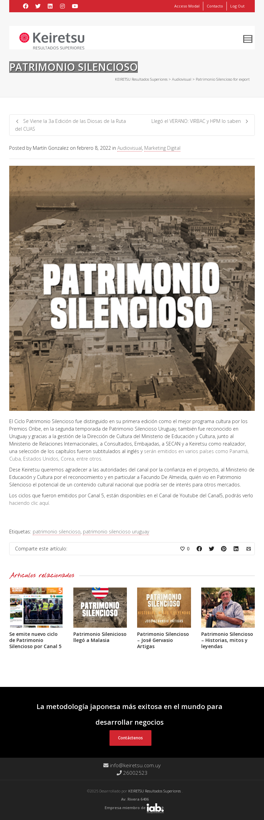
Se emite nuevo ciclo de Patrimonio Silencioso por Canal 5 (35, 640)
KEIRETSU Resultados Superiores (155, 790)
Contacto (215, 6)
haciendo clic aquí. (29, 503)
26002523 (132, 772)
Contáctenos (130, 738)
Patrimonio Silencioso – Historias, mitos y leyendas (227, 640)
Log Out (237, 6)
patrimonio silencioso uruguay (116, 531)
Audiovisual (129, 148)
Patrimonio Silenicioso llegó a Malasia (100, 637)
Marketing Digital (162, 148)
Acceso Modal (187, 6)
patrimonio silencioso (56, 531)
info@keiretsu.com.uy (132, 765)
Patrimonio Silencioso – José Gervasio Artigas (163, 640)
